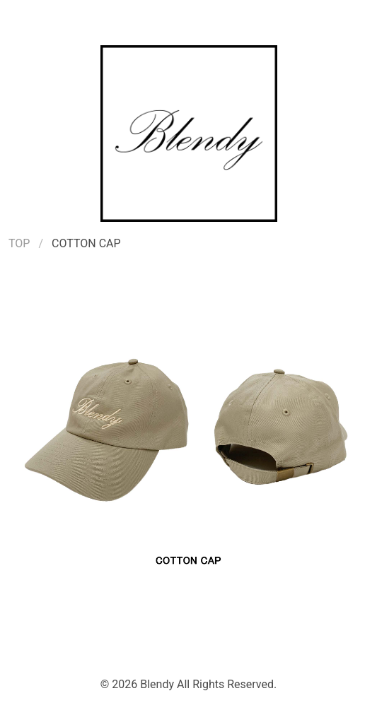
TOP (19, 243)
